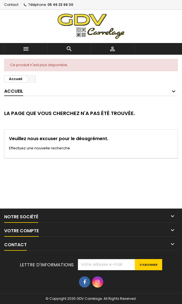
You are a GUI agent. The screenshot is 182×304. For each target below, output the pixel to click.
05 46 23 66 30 (60, 4)
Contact (11, 4)
